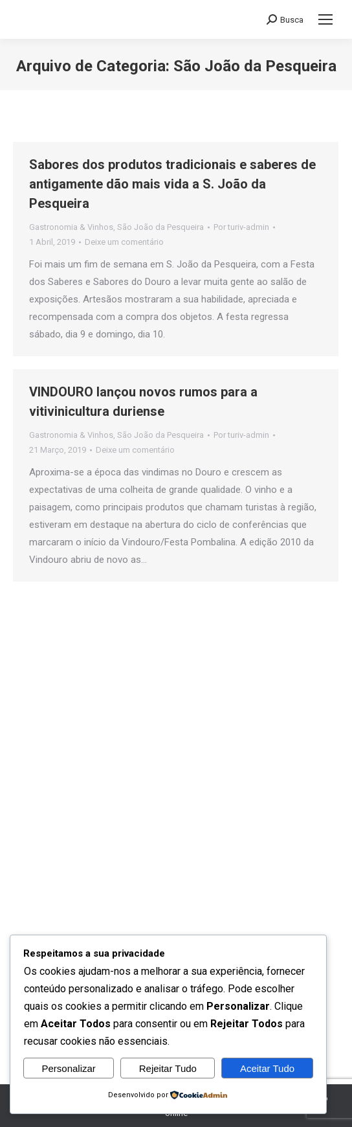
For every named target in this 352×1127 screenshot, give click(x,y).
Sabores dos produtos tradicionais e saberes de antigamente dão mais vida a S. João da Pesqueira (172, 184)
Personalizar (68, 1068)
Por (241, 227)
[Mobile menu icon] (325, 19)
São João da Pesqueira (160, 227)
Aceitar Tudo (267, 1068)
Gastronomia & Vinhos (71, 227)
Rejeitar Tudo (168, 1068)
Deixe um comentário (124, 242)
